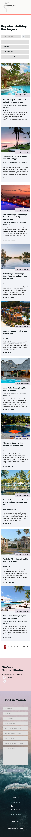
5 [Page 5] (17, 646)
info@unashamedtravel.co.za (15, 818)
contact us (15, 797)
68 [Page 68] (24, 646)
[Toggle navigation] (4, 10)
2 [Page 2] (8, 646)
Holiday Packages (15, 794)
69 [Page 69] (27, 646)
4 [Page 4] (14, 646)
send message (15, 770)
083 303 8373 (15, 821)
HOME (15, 790)
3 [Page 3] (11, 646)
